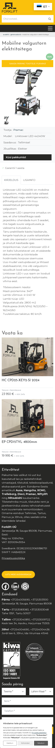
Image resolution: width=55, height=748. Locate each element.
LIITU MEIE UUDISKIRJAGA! (18, 574)
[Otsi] (49, 18)
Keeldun (10, 743)
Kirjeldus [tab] (11, 179)
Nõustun (41, 743)
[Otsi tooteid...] (24, 18)
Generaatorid (16, 34)
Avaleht (6, 34)
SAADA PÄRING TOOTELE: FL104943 (27, 63)
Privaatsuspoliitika (13, 558)
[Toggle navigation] (50, 28)
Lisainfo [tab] (29, 179)
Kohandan (25, 743)
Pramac (18, 129)
